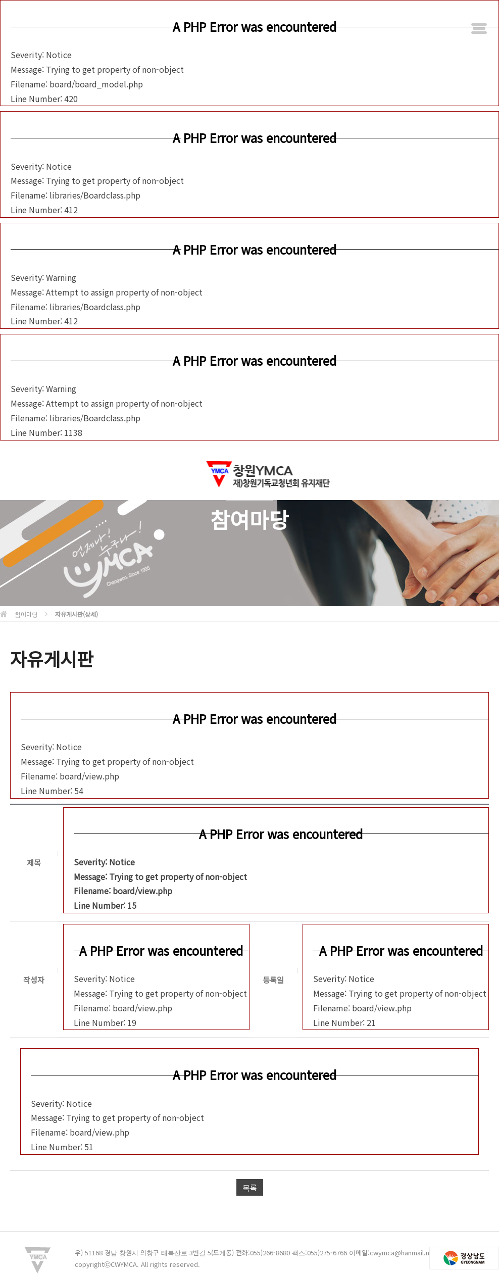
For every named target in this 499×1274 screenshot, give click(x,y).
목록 (249, 1187)
